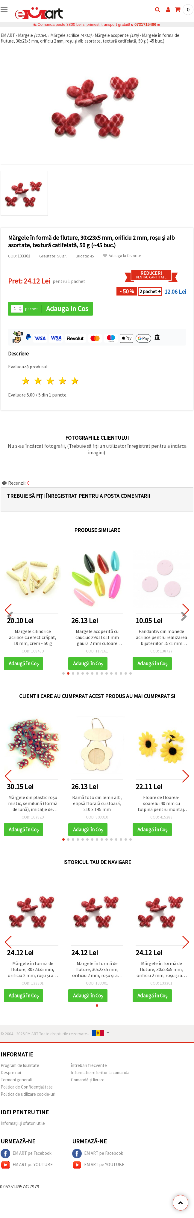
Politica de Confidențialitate (27, 1087)
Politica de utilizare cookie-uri (28, 1094)
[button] (63, 673)
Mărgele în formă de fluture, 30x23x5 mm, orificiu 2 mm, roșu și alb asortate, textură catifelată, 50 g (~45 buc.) (32, 969)
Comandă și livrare (87, 1080)
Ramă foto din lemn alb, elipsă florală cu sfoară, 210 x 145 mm (97, 803)
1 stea (26, 381)
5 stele (75, 381)
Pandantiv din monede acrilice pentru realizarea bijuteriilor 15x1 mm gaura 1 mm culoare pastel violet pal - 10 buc (161, 637)
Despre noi (11, 1072)
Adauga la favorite (122, 256)
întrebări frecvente (89, 1065)
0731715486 (145, 24)
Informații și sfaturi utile (23, 1123)
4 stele (63, 381)
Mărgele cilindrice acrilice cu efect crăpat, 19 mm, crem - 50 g (32, 637)
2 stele (38, 381)
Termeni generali (16, 1080)
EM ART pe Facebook (26, 1153)
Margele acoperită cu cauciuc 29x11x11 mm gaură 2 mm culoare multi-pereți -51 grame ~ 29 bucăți (97, 637)
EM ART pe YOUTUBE (27, 1165)
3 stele (51, 381)
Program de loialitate (20, 1065)
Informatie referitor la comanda (100, 1072)
